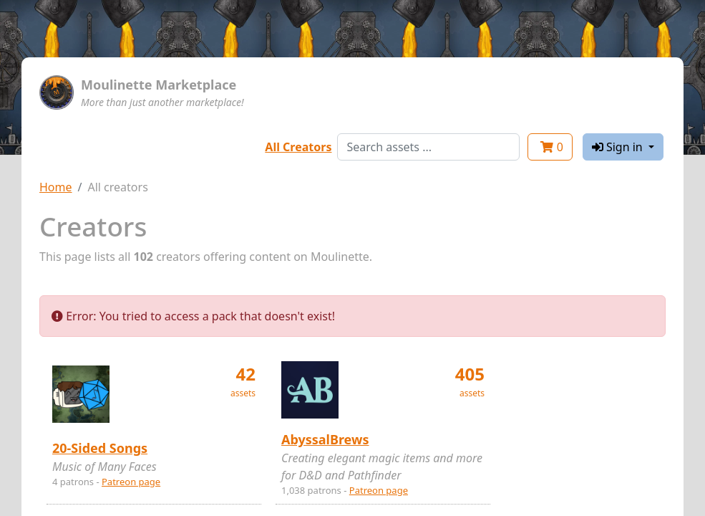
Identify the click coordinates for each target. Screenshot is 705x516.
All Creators (298, 147)
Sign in (619, 147)
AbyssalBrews (325, 439)
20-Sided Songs (99, 448)
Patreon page (131, 481)
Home (55, 187)
